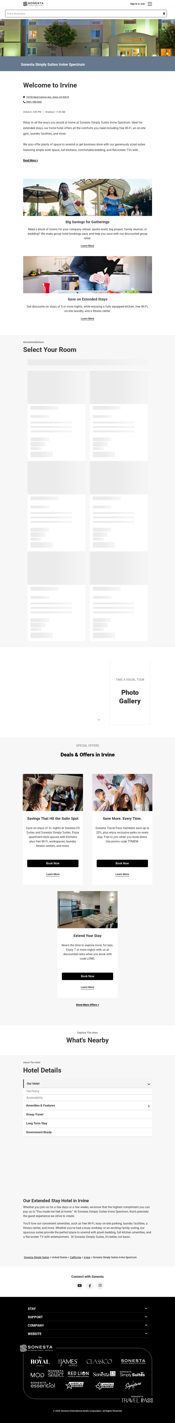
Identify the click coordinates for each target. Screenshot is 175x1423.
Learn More (87, 245)
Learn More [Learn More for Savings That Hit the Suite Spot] (53, 874)
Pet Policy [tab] (32, 1091)
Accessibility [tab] (34, 1097)
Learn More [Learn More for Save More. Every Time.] (122, 874)
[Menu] (150, 4)
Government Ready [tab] (39, 1132)
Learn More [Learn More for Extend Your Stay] (87, 987)
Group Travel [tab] (34, 1114)
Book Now (52, 863)
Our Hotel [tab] (88, 1084)
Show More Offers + (87, 1004)
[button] (86, 13)
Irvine (87, 1257)
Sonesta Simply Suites (36, 1257)
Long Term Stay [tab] (36, 1123)
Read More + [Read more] (30, 160)
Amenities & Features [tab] (88, 1105)
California (75, 1257)
